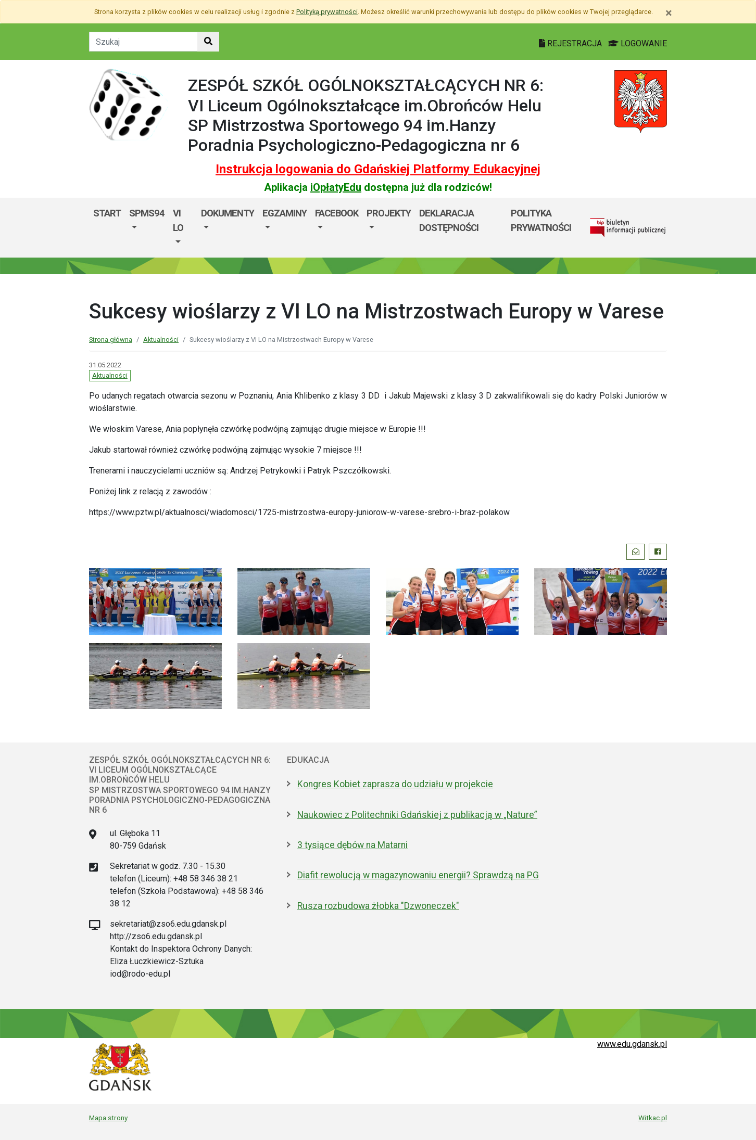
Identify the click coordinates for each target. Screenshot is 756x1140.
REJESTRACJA (571, 43)
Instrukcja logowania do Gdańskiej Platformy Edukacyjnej (378, 169)
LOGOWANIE (637, 43)
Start (107, 213)
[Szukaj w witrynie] (208, 42)
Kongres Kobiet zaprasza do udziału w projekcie (395, 784)
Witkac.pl (652, 1117)
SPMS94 (147, 213)
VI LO (178, 220)
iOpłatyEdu (335, 187)
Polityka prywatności (541, 220)
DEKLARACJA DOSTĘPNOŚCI (448, 220)
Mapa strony (108, 1117)
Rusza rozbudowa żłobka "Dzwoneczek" (378, 906)
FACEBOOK (336, 213)
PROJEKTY (389, 213)
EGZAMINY (284, 213)
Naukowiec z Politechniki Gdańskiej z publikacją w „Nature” (417, 815)
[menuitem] (147, 227)
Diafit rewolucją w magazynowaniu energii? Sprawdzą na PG (418, 875)
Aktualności (161, 339)
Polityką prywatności (327, 12)
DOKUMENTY (227, 213)
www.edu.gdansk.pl (632, 1044)
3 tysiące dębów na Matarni (352, 845)
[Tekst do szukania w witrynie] (143, 42)
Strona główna (110, 339)
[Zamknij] (668, 13)
